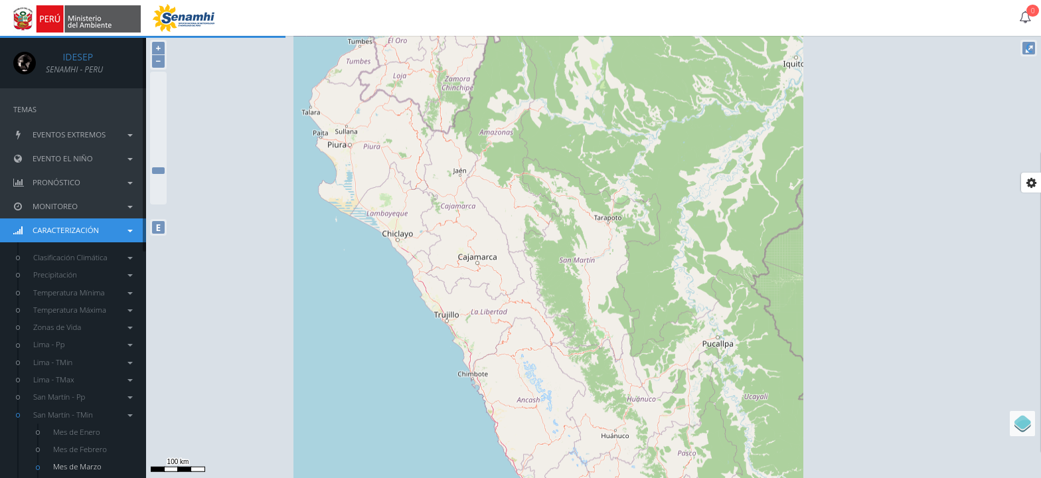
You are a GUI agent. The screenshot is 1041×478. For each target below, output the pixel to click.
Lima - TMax (83, 379)
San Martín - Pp (83, 397)
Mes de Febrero (80, 449)
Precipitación (83, 274)
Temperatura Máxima (83, 310)
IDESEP (69, 56)
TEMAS (25, 109)
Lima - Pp (83, 344)
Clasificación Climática (83, 257)
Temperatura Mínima (83, 292)
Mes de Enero (76, 432)
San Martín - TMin (83, 415)
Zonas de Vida (83, 327)
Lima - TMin (83, 362)
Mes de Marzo (77, 466)
